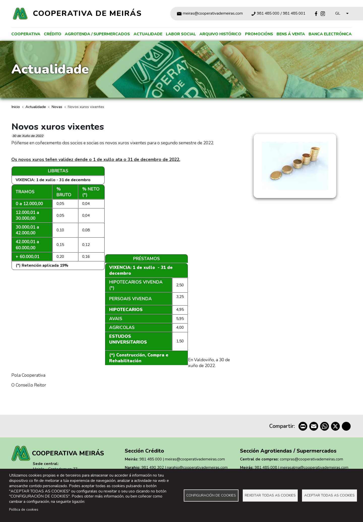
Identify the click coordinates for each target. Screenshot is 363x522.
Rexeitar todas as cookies (270, 495)
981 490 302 (152, 467)
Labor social (181, 34)
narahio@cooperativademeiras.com (197, 467)
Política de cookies (23, 509)
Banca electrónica (330, 34)
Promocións (259, 34)
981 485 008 (266, 467)
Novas (56, 106)
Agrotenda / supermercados (97, 34)
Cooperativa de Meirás (87, 13)
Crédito (52, 34)
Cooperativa (25, 34)
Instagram (323, 13)
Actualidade (148, 34)
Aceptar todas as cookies (329, 495)
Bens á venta (291, 34)
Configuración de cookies (211, 495)
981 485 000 (268, 14)
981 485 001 (294, 14)
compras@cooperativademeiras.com (311, 459)
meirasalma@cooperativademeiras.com (314, 467)
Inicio (15, 106)
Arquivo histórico (220, 34)
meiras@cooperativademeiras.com (213, 14)
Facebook (316, 13)
